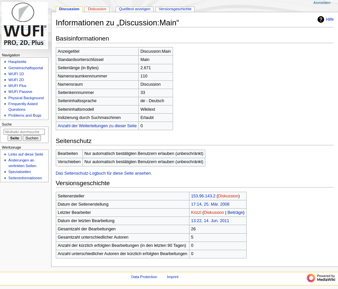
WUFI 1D (16, 74)
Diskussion (228, 196)
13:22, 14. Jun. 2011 (210, 220)
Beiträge (235, 212)
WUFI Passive (20, 92)
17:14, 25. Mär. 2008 (210, 204)
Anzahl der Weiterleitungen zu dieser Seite (97, 126)
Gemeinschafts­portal (25, 68)
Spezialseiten (19, 172)
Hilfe (325, 19)
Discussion (69, 9)
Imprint (173, 277)
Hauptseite (17, 62)
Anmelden (322, 3)
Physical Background (26, 98)
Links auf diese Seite (25, 154)
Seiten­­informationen (25, 178)
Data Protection (144, 277)
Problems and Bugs (24, 115)
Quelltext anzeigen (134, 9)
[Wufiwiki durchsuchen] (24, 132)
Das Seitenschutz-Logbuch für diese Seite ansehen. (104, 173)
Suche (7, 124)
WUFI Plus (17, 86)
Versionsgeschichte (175, 9)
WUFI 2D (16, 80)
